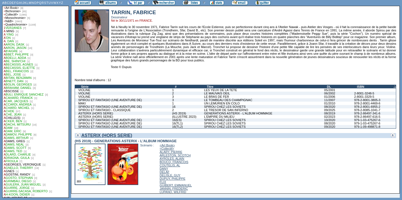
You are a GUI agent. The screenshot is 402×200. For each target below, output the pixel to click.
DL (329, 86)
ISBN (360, 86)
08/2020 (329, 106)
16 (173, 106)
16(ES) (177, 120)
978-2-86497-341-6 (367, 113)
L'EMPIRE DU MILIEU (219, 116)
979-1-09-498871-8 (367, 126)
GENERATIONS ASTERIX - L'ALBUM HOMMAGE (238, 113)
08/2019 (329, 113)
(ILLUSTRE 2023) (184, 116)
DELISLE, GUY (170, 175)
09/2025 (329, 110)
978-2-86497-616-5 (367, 116)
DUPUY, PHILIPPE (172, 178)
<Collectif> (167, 148)
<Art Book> (167, 145)
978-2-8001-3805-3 (367, 100)
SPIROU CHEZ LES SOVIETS (225, 106)
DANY (164, 168)
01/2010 (329, 103)
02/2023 (329, 116)
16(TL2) (177, 126)
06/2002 (329, 93)
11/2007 (329, 100)
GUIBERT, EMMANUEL (176, 185)
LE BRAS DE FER (216, 96)
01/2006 (329, 96)
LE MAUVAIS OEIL (217, 93)
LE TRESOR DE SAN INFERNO (226, 110)
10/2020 (329, 120)
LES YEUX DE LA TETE (220, 90)
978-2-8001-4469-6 (367, 103)
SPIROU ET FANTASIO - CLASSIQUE (104, 110)
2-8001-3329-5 (364, 96)
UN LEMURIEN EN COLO (222, 103)
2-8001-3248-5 (364, 93)
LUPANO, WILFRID (173, 192)
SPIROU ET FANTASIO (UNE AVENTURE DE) (110, 100)
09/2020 (329, 126)
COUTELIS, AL (170, 165)
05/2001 (329, 90)
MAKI (82, 103)
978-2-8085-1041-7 (367, 110)
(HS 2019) (179, 113)
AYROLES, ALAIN (172, 158)
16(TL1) (177, 123)
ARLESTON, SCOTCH (175, 155)
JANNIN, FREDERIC (174, 188)
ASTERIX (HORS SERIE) (95, 113)
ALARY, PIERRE (171, 152)
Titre (210, 86)
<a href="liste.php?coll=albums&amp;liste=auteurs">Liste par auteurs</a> (35, 99)
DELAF (164, 172)
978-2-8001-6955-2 (367, 106)
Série (85, 86)
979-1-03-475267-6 (367, 120)
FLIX (163, 182)
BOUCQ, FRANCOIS (174, 162)
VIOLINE (84, 90)
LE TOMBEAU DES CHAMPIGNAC (228, 100)
